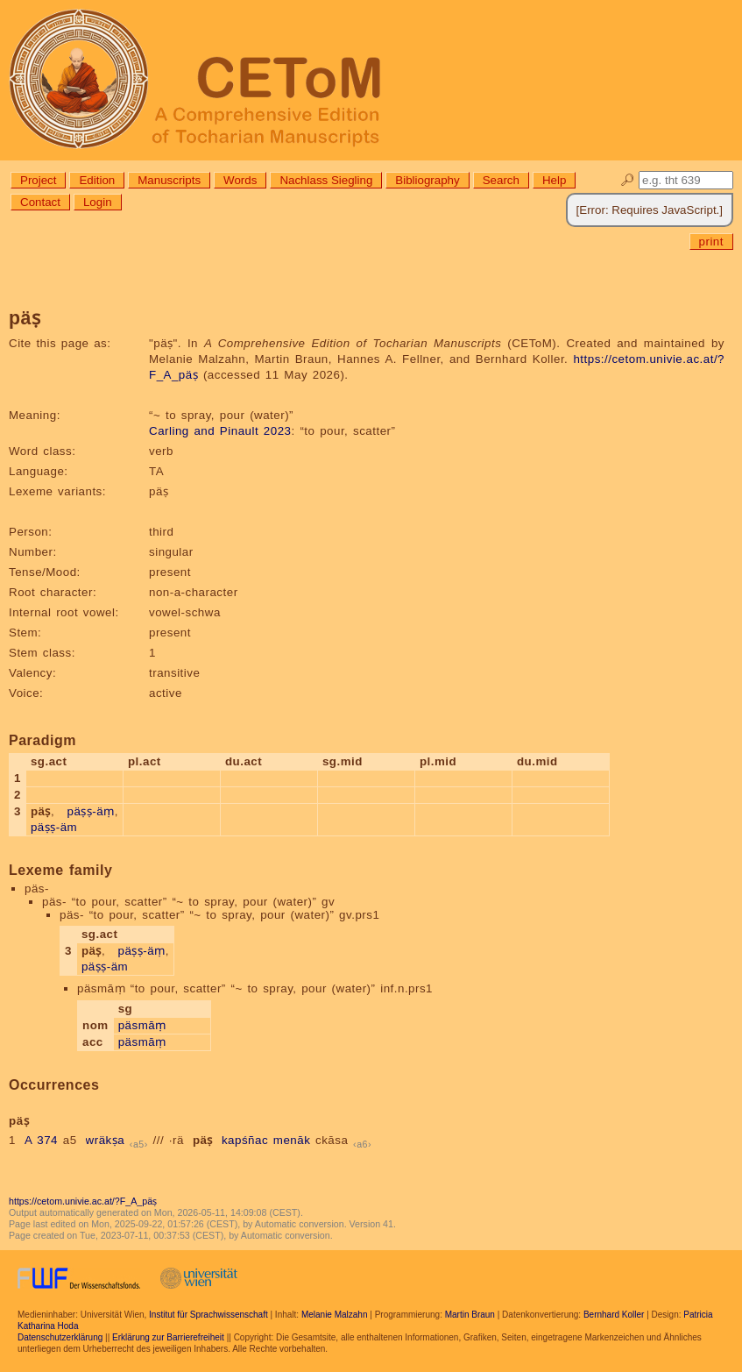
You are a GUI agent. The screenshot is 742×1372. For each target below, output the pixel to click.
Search (501, 180)
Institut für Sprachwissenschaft (208, 1314)
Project (38, 180)
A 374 (41, 1140)
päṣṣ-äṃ (91, 811)
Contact (40, 202)
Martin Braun (470, 1314)
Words (240, 180)
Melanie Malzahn (334, 1314)
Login (97, 202)
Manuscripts (169, 180)
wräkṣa (105, 1140)
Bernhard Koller (613, 1314)
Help (554, 180)
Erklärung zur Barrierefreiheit (168, 1337)
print (711, 241)
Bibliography (427, 180)
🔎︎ (627, 180)
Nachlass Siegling (325, 180)
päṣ (203, 1140)
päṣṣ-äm (54, 827)
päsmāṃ (142, 1025)
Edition (97, 180)
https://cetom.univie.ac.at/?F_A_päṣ (83, 1201)
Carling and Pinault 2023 (220, 430)
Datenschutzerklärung (60, 1337)
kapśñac (245, 1140)
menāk (292, 1140)
